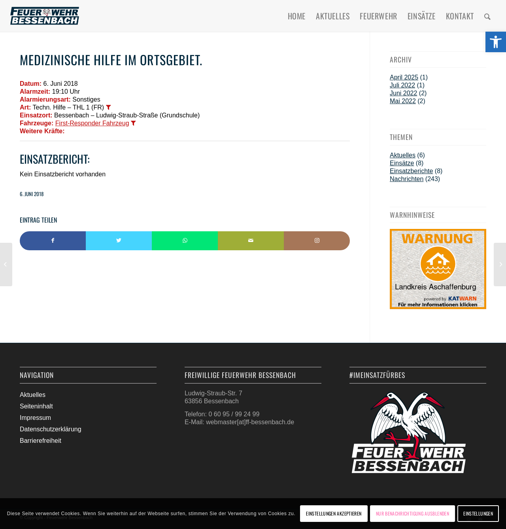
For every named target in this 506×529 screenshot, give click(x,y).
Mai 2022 (403, 101)
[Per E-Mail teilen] (251, 240)
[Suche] (487, 16)
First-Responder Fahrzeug (92, 123)
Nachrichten (406, 179)
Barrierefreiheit (40, 440)
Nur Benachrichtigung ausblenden (412, 513)
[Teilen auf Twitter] (119, 240)
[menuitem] (297, 16)
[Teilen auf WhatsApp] (185, 240)
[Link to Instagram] (317, 240)
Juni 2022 (403, 93)
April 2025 (404, 77)
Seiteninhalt (36, 406)
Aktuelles (402, 155)
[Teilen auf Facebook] (53, 240)
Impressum (35, 417)
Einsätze (402, 163)
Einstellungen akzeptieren (333, 513)
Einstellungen (478, 513)
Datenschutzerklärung (50, 429)
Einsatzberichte (411, 171)
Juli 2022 (402, 85)
